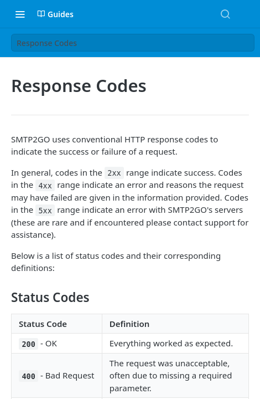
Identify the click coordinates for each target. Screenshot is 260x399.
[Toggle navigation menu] (20, 14)
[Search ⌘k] (225, 14)
